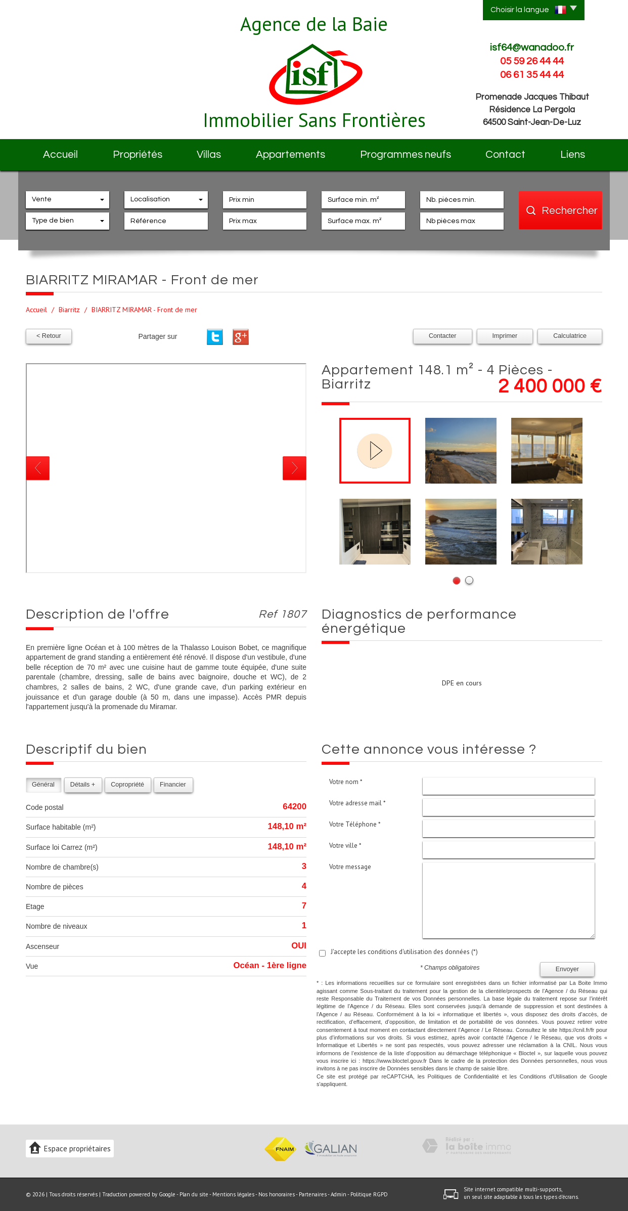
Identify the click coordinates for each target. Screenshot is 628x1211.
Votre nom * (346, 781)
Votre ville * (345, 845)
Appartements (290, 154)
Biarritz (69, 309)
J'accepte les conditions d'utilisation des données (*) (404, 951)
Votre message (350, 866)
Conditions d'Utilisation (548, 1076)
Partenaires (313, 1194)
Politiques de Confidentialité (463, 1076)
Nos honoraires (276, 1194)
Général (43, 784)
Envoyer (567, 969)
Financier (173, 784)
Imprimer (505, 335)
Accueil (60, 154)
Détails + (82, 784)
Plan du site (194, 1194)
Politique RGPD (369, 1194)
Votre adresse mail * (357, 803)
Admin (338, 1194)
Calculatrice (570, 335)
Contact (505, 154)
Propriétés (137, 154)
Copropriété (127, 784)
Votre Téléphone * (355, 824)
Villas (209, 154)
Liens (572, 154)
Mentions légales (233, 1194)
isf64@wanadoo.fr (532, 47)
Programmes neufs (405, 154)
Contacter (443, 335)
